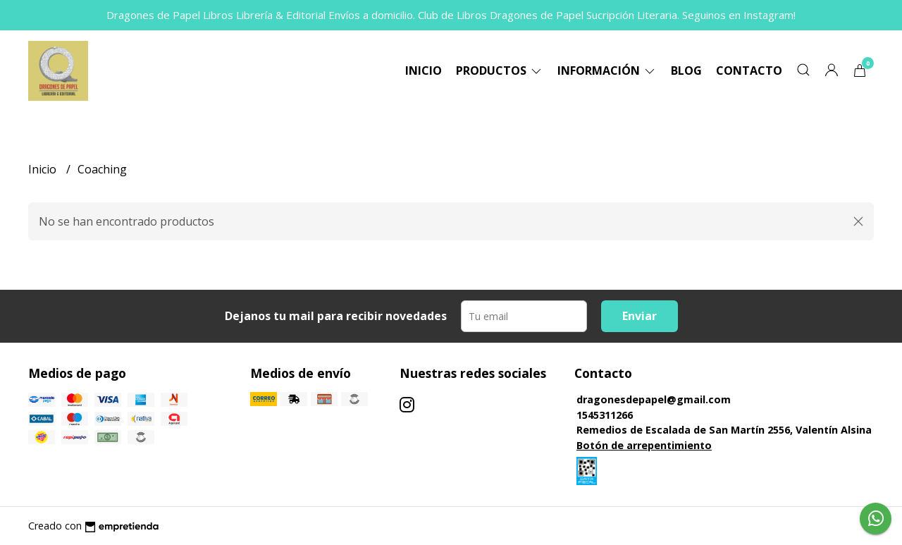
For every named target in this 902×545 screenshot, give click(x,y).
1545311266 (604, 415)
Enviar (639, 316)
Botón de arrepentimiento (644, 445)
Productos (499, 70)
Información (607, 70)
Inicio (423, 70)
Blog (686, 70)
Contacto (749, 70)
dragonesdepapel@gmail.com (653, 399)
